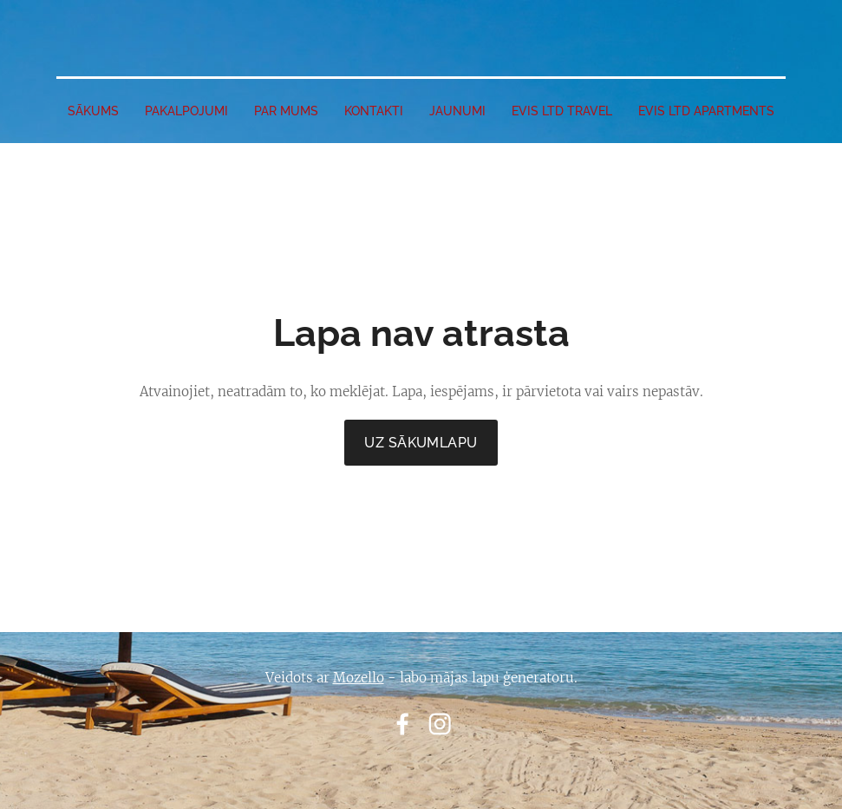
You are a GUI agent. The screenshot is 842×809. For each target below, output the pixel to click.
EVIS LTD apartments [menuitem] (706, 111)
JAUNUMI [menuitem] (457, 111)
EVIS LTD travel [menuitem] (562, 111)
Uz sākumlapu (421, 442)
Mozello (358, 677)
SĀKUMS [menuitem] (93, 111)
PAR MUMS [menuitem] (286, 111)
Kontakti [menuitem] (373, 111)
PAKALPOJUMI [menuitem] (186, 111)
